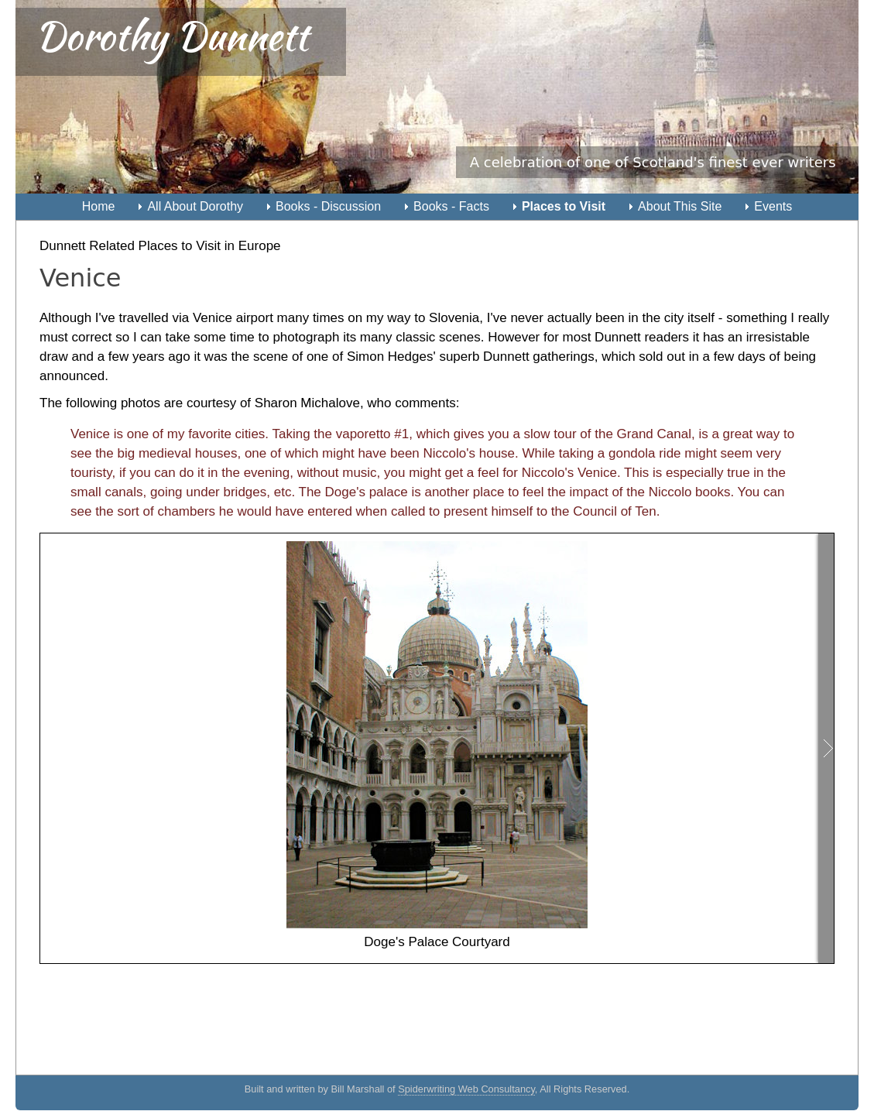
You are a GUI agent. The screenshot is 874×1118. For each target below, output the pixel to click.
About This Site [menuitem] (679, 206)
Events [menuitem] (773, 206)
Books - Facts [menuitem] (451, 206)
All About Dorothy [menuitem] (195, 206)
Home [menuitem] (98, 206)
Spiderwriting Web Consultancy (466, 1089)
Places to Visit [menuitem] (563, 206)
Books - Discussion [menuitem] (328, 206)
